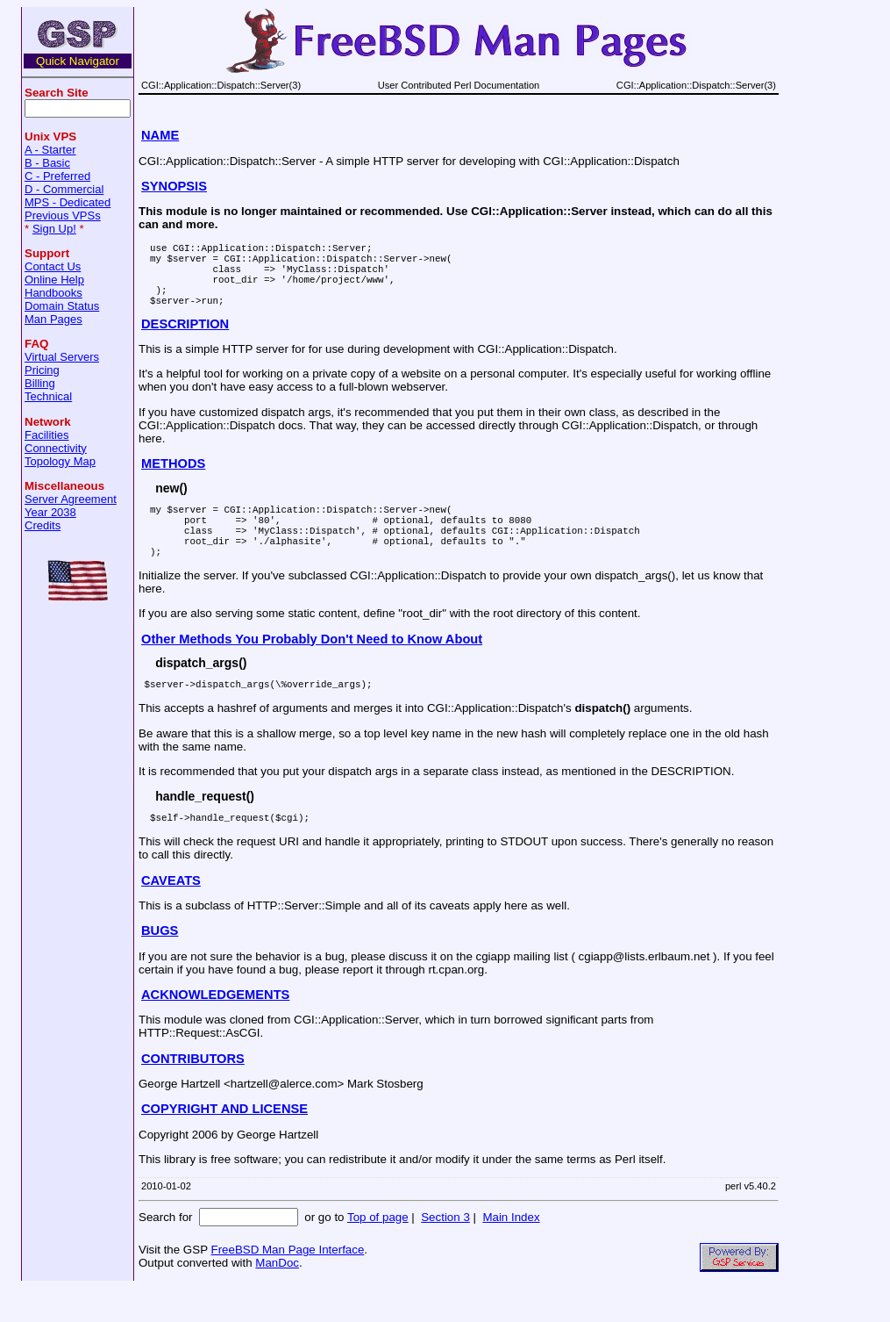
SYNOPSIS (174, 186)
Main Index (510, 1251)
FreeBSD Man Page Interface (287, 1283)
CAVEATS (171, 915)
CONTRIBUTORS (193, 1093)
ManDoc (277, 1297)
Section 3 (445, 1251)
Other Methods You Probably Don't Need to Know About (311, 668)
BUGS (159, 965)
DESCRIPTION (185, 340)
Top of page (378, 1251)
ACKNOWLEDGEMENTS (215, 1029)
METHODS (173, 479)
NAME (160, 135)
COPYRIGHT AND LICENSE (224, 1143)
